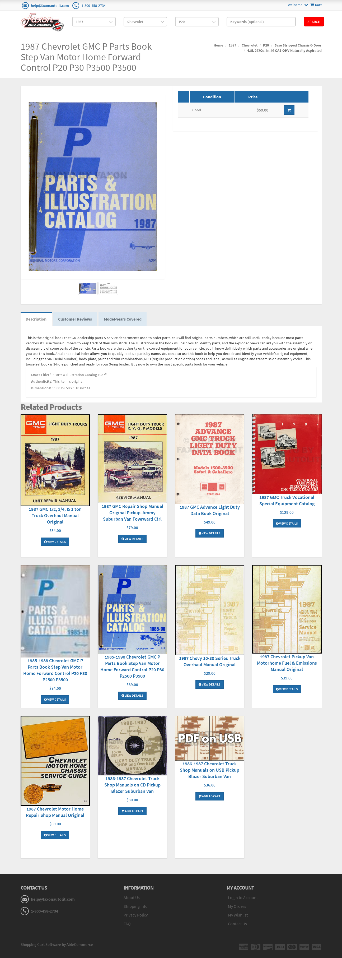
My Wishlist (238, 915)
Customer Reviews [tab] (75, 319)
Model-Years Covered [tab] (123, 319)
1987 (232, 45)
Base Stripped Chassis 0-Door (298, 45)
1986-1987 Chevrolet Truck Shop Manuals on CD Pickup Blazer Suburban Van (132, 785)
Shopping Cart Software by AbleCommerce (57, 944)
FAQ (127, 923)
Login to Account (243, 897)
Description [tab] (36, 319)
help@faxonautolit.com (50, 5)
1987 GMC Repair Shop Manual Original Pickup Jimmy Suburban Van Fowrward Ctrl (132, 512)
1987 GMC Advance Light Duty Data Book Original (210, 510)
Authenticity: (41, 381)
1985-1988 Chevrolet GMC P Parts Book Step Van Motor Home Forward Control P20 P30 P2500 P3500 (55, 670)
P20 (266, 45)
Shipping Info (136, 906)
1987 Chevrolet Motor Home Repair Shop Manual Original (55, 812)
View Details (55, 542)
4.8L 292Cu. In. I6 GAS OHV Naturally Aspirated (284, 50)
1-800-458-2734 (93, 5)
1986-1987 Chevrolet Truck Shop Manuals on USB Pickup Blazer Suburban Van (209, 770)
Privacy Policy (136, 915)
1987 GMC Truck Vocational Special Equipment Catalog (287, 500)
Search (313, 21)
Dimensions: (41, 388)
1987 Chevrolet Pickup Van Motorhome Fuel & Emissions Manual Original (287, 663)
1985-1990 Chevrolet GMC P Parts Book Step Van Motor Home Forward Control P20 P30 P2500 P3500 (132, 666)
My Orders (237, 906)
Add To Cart (132, 811)
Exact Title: (40, 375)
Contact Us (237, 923)
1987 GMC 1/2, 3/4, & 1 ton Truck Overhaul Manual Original (55, 515)
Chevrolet (249, 45)
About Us (132, 897)
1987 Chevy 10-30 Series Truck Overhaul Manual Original (209, 661)
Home (218, 45)
